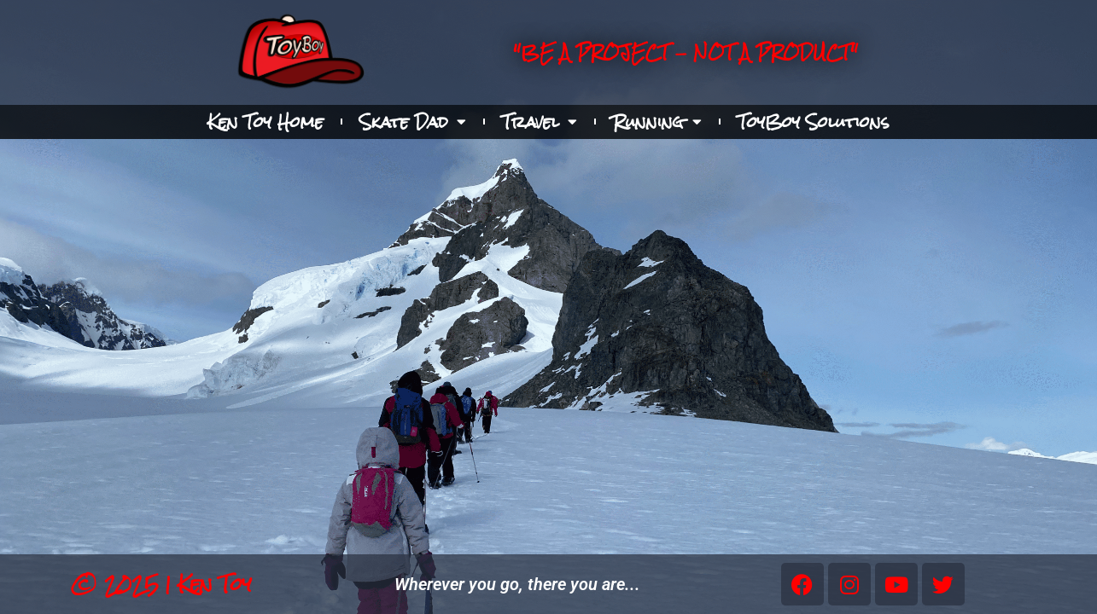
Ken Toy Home (265, 121)
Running (657, 121)
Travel (539, 121)
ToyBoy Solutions (814, 121)
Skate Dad (412, 121)
